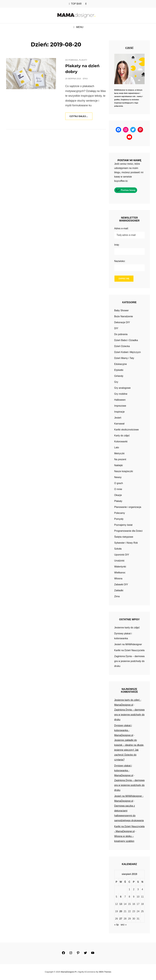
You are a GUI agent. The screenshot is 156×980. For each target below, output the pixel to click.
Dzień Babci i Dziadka (126, 340)
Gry (116, 382)
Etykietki (118, 370)
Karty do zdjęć (122, 435)
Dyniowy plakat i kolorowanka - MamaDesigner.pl (123, 730)
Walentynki (120, 566)
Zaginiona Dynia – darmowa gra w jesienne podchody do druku (129, 661)
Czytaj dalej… (81, 117)
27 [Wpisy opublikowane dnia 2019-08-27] (120, 919)
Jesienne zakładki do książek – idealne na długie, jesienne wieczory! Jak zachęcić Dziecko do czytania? (129, 750)
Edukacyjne (120, 364)
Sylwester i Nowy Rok (126, 543)
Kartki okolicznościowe (126, 429)
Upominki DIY (121, 555)
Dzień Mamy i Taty (124, 358)
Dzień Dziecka (122, 346)
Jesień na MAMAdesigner (128, 644)
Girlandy (118, 376)
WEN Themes (105, 972)
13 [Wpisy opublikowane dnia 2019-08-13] (120, 904)
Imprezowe (120, 406)
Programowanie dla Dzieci (128, 531)
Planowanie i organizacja (127, 507)
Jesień (117, 418)
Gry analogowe (122, 388)
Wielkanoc (120, 572)
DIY (116, 328)
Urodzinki (119, 560)
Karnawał (119, 423)
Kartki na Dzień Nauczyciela (129, 650)
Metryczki (119, 453)
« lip (116, 924)
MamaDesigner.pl (68, 972)
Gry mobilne (120, 394)
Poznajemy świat (123, 525)
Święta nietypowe (123, 537)
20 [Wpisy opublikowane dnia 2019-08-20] (120, 911)
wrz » (123, 924)
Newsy (118, 477)
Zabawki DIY (121, 584)
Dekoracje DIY (122, 322)
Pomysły (118, 519)
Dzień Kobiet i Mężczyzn (127, 352)
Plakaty (83, 60)
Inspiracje (119, 412)
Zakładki (118, 590)
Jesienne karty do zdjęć (127, 627)
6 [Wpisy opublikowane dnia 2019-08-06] (120, 897)
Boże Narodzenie (123, 316)
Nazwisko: (119, 261)
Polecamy (119, 513)
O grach (118, 483)
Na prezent (120, 459)
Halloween (120, 400)
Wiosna (118, 578)
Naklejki (118, 465)
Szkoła (118, 549)
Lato (116, 447)
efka (85, 79)
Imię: (117, 244)
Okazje (118, 495)
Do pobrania (71, 60)
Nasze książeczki (123, 471)
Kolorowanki (121, 441)
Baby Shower (121, 310)
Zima (117, 596)
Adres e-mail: (121, 228)
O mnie (118, 489)
